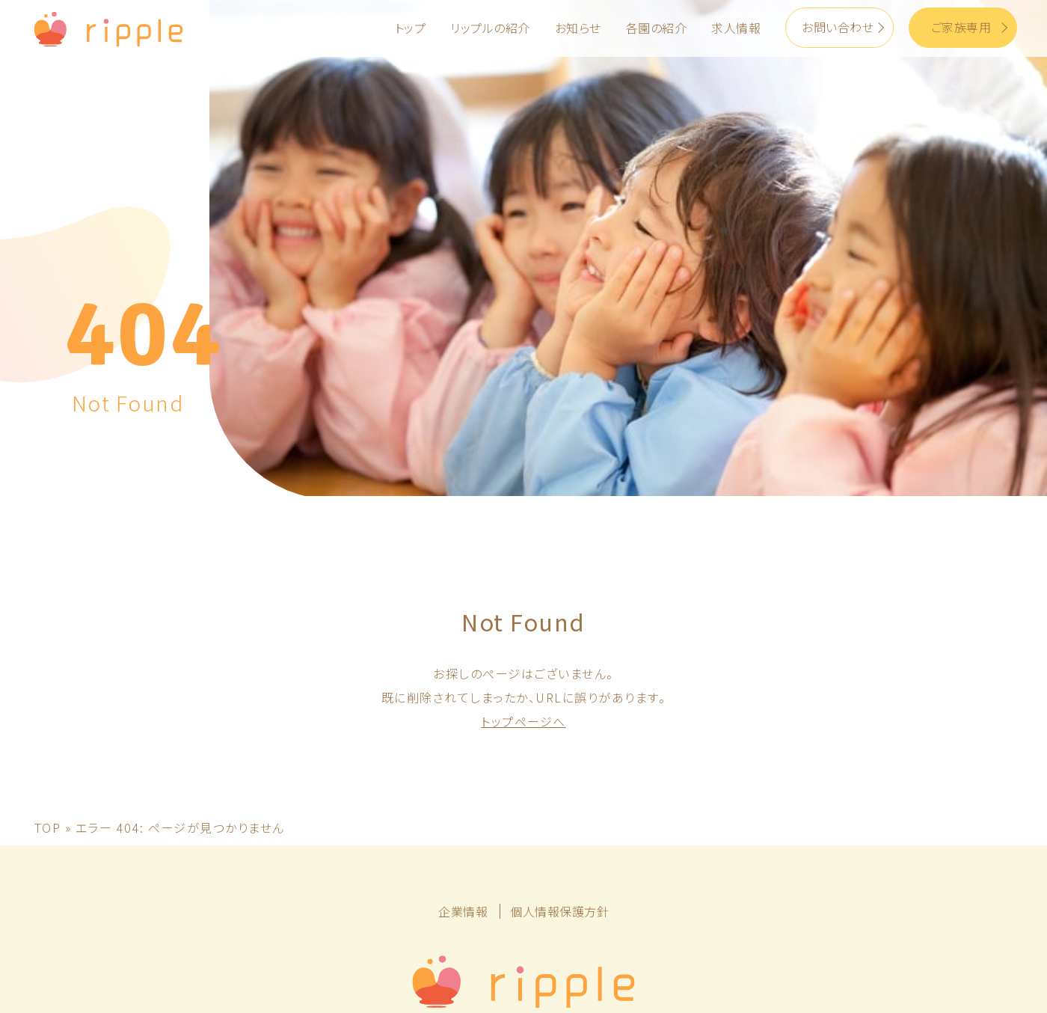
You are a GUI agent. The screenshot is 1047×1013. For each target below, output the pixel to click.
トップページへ (523, 587)
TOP (47, 693)
